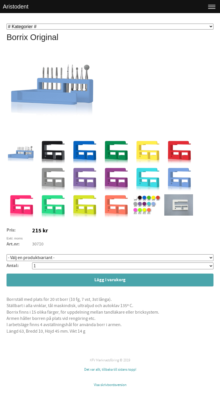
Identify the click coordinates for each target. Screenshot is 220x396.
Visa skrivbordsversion (110, 385)
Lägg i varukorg (110, 280)
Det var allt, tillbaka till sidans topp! (110, 369)
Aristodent (15, 6)
